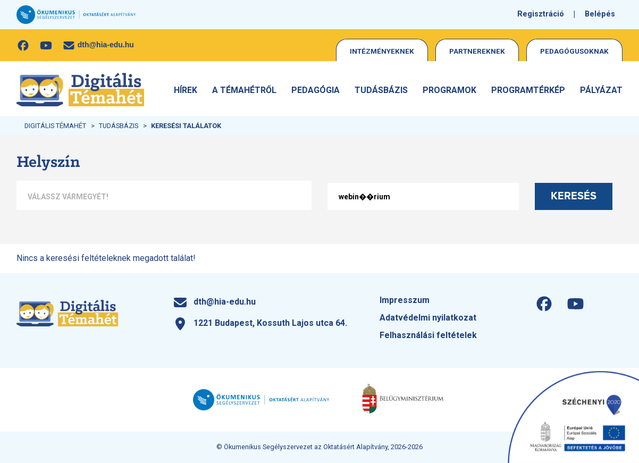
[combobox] (164, 196)
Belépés (600, 14)
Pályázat (601, 90)
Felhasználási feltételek (428, 335)
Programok (449, 90)
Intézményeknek (382, 51)
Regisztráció (540, 14)
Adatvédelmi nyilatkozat (428, 318)
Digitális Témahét (55, 126)
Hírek (185, 90)
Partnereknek (477, 51)
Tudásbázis (381, 90)
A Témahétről (244, 90)
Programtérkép (528, 90)
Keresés (573, 196)
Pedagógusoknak (574, 51)
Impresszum (405, 300)
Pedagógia (315, 90)
